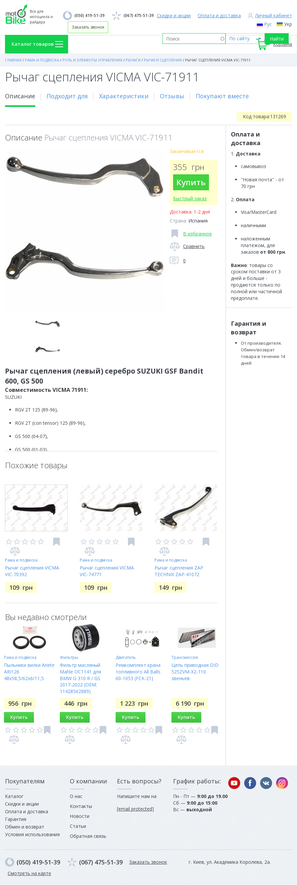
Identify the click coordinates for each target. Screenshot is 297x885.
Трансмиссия (184, 657)
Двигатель (126, 657)
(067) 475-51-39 (139, 15)
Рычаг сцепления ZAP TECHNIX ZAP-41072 (178, 571)
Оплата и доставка (219, 15)
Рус (268, 24)
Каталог (14, 796)
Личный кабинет (273, 15)
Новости (79, 816)
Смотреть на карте (29, 873)
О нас (76, 796)
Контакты (81, 806)
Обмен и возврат (24, 827)
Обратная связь (88, 836)
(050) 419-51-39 (89, 15)
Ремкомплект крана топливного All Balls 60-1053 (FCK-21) (138, 671)
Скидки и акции (174, 15)
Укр (288, 24)
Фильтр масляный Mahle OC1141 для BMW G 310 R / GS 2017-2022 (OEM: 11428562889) (80, 678)
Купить (191, 182)
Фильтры (69, 657)
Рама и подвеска (21, 560)
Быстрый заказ (190, 198)
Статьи (78, 826)
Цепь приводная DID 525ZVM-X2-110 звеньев (195, 671)
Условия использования (32, 834)
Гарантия (15, 819)
